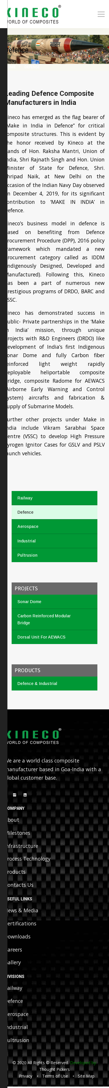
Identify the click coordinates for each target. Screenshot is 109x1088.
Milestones (17, 833)
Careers (13, 950)
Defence (25, 512)
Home (10, 66)
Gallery (12, 963)
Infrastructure (21, 846)
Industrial (26, 541)
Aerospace (27, 526)
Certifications (20, 924)
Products (15, 872)
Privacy (25, 1077)
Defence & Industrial (37, 683)
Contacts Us (18, 885)
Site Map (86, 1077)
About (11, 820)
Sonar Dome (29, 601)
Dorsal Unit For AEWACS (41, 637)
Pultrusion (27, 555)
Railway (24, 498)
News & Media (21, 911)
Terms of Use (55, 1077)
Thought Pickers (54, 1070)
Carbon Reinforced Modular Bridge (44, 619)
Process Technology (27, 859)
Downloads (17, 937)
